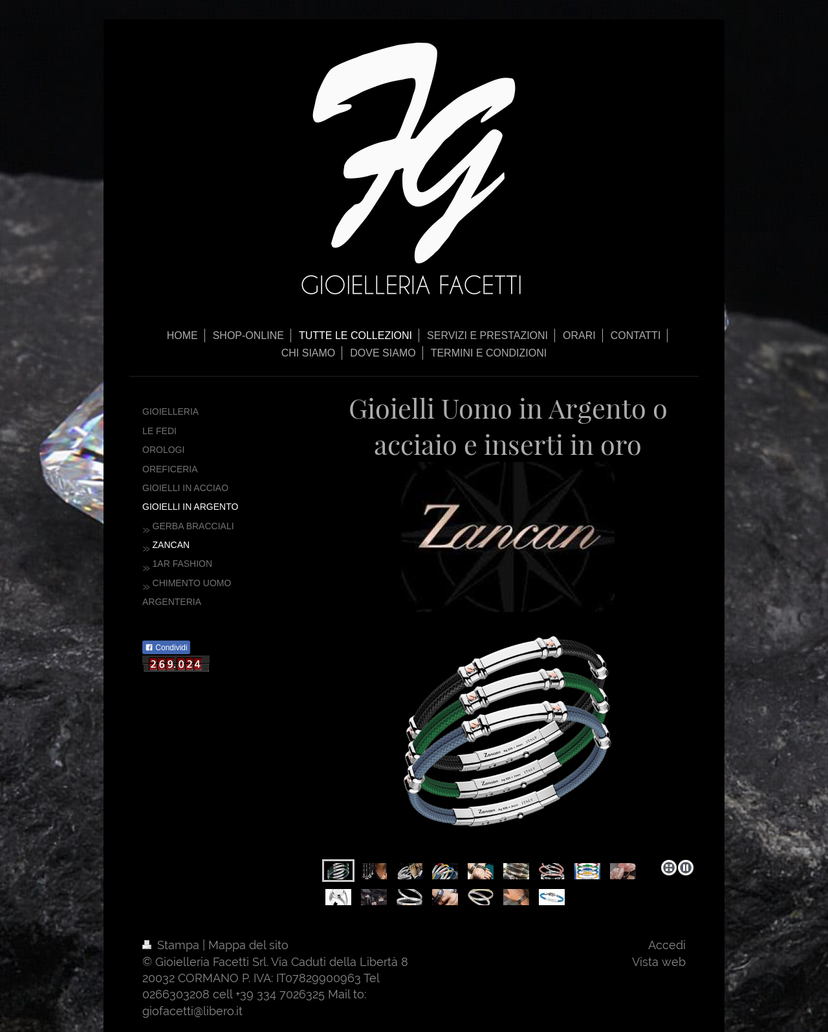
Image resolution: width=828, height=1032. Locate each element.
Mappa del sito (248, 945)
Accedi (667, 945)
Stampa (172, 945)
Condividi (166, 647)
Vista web (659, 962)
